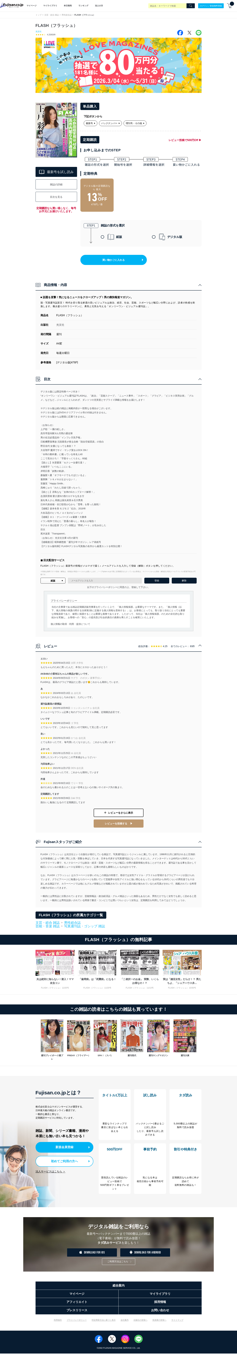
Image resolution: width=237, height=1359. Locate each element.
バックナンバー (110, 123)
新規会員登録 (65, 1149)
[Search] (191, 5)
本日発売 (68, 5)
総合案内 (119, 1291)
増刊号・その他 (135, 123)
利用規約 (58, 1325)
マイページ (32, 5)
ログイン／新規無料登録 (211, 6)
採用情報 (160, 1307)
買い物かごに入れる (119, 263)
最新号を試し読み (56, 172)
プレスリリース (76, 1315)
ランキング (83, 5)
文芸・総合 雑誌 (51, 15)
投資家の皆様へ (159, 1325)
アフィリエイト (76, 1307)
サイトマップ (177, 1325)
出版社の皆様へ (140, 1325)
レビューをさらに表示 (120, 817)
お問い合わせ (160, 1315)
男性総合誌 (67, 15)
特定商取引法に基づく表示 (104, 1325)
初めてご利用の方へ (62, 1163)
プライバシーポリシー (77, 1325)
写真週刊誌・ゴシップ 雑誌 (84, 929)
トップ (39, 15)
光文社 (39, 31)
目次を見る (56, 196)
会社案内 (125, 1325)
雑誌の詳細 (56, 184)
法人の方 (99, 5)
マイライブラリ (50, 5)
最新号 (90, 123)
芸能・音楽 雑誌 (48, 929)
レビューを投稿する (116, 827)
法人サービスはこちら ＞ (50, 1173)
